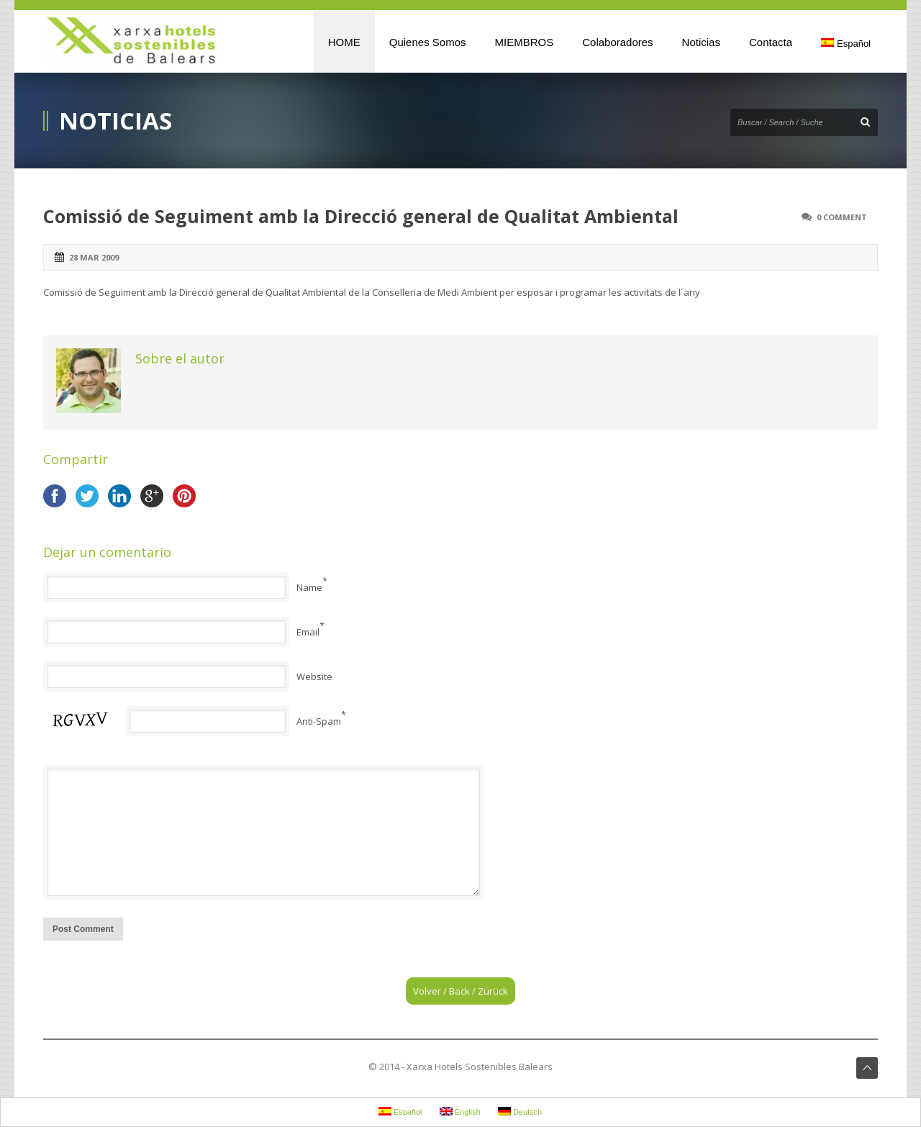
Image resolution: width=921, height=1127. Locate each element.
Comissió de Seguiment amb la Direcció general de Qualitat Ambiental (361, 216)
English (460, 1111)
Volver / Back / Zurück (460, 991)
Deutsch (520, 1111)
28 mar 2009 (94, 257)
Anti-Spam (318, 721)
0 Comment (842, 217)
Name (309, 587)
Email (307, 631)
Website (314, 676)
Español (846, 43)
